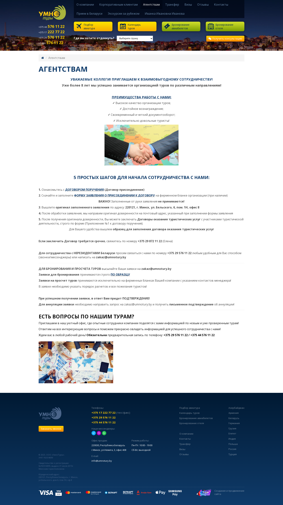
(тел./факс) (111, 412)
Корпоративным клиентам (118, 5)
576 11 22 (52, 26)
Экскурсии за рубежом (123, 14)
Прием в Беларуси (89, 14)
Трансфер (172, 5)
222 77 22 (52, 31)
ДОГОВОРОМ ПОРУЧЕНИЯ (84, 190)
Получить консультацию (225, 38)
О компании (85, 5)
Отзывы (203, 5)
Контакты (221, 5)
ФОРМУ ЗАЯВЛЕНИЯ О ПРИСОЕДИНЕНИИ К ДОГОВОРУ (114, 195)
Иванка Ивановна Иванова (164, 14)
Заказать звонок (51, 428)
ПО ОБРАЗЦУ (120, 275)
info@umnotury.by (102, 460)
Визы (188, 5)
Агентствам (151, 5)
